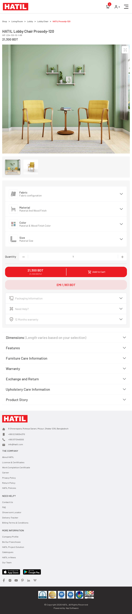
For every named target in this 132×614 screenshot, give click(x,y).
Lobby (30, 21)
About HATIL (8, 457)
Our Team (7, 562)
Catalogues (7, 552)
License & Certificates (13, 462)
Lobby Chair (42, 21)
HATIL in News (9, 557)
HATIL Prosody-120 (61, 21)
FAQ (4, 507)
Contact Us (7, 502)
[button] (126, 7)
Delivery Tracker (10, 517)
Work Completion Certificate (16, 467)
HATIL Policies (9, 488)
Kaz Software (72, 608)
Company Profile (10, 536)
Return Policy (8, 483)
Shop (4, 21)
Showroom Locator (11, 512)
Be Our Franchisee (11, 542)
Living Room (17, 21)
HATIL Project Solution (13, 547)
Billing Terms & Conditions (15, 522)
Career (5, 472)
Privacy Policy (9, 477)
